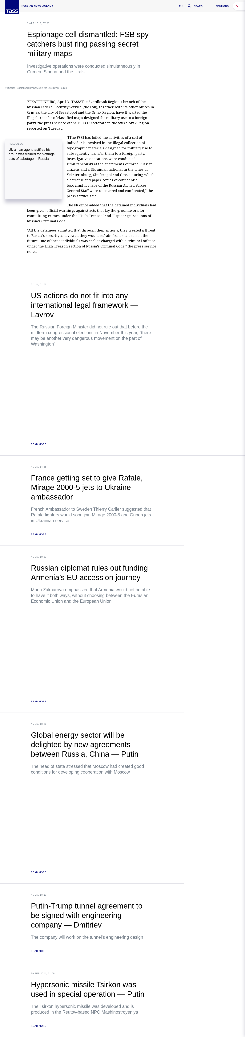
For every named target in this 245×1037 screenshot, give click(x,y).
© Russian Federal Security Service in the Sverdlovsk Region (36, 88)
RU (181, 6)
